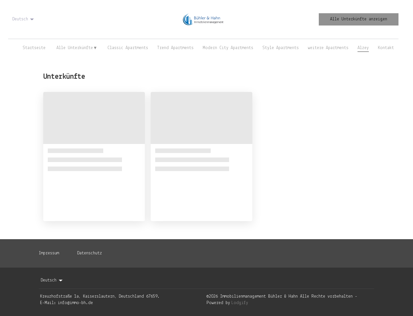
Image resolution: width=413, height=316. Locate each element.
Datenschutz (89, 253)
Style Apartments (280, 48)
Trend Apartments (175, 48)
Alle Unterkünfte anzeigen (358, 19)
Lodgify (239, 303)
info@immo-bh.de (75, 303)
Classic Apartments (127, 48)
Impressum (49, 253)
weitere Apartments (328, 48)
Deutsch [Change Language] (23, 19)
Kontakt (386, 48)
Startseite (34, 48)
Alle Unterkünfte (76, 48)
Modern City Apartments (228, 48)
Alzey (363, 48)
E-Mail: (48, 303)
